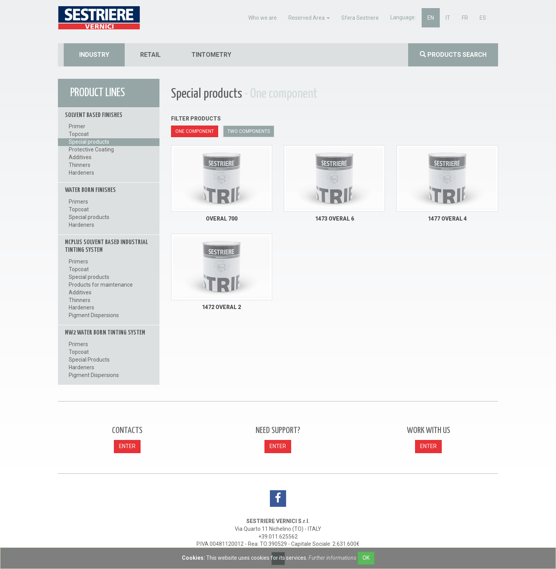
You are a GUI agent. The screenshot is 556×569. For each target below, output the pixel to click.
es (483, 18)
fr (465, 18)
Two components (248, 131)
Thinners (79, 165)
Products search (453, 54)
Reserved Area (309, 18)
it (448, 18)
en (430, 18)
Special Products (89, 360)
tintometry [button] (211, 54)
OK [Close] (366, 558)
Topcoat (79, 134)
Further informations (332, 558)
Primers (78, 202)
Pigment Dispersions (94, 315)
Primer (77, 126)
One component (194, 131)
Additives (80, 157)
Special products (89, 142)
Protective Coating (91, 149)
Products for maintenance (101, 285)
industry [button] (94, 54)
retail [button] (150, 54)
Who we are (262, 18)
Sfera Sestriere (360, 18)
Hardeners (81, 173)
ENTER (127, 446)
